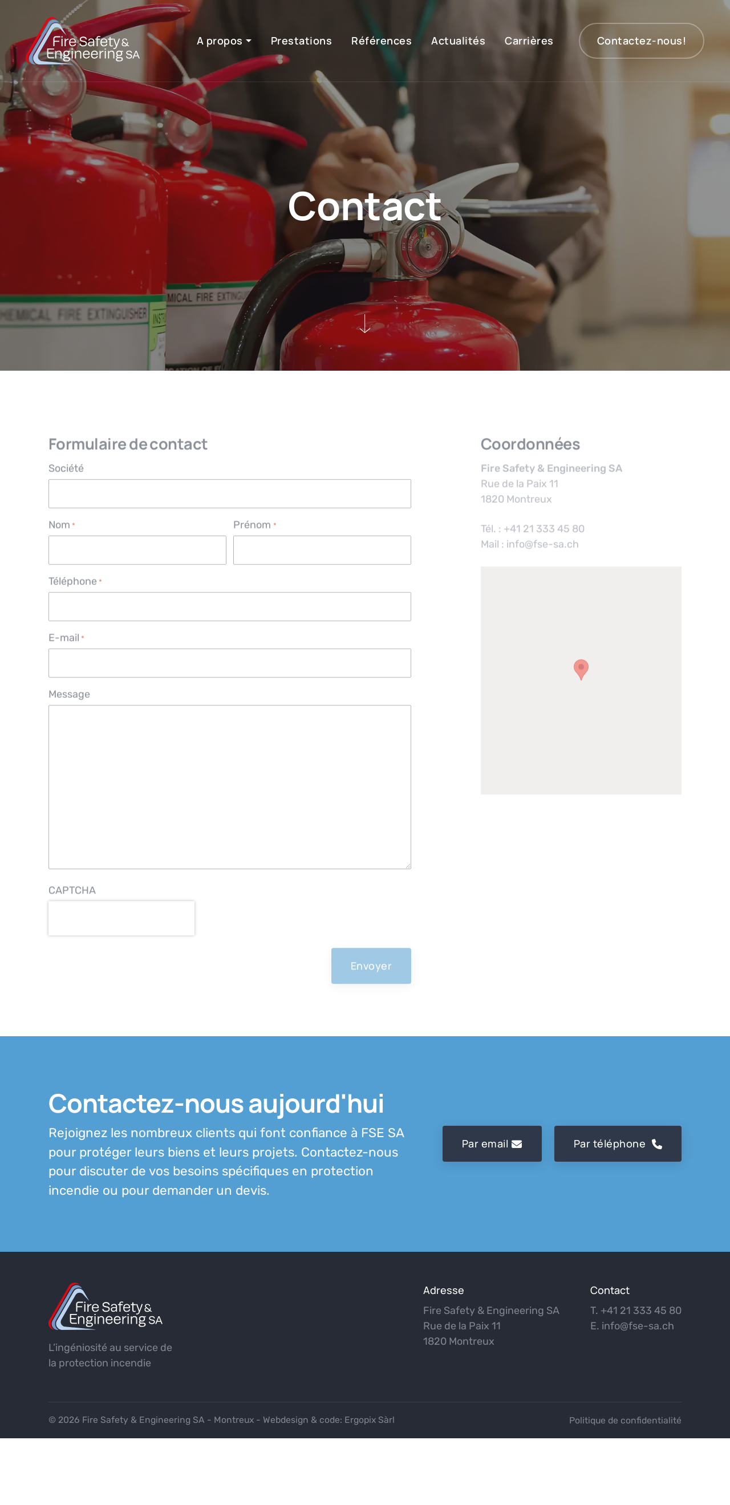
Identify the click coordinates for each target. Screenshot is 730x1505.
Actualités (458, 40)
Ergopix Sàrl (369, 1419)
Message (69, 703)
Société (66, 478)
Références (381, 40)
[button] (581, 679)
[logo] (105, 1306)
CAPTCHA (72, 900)
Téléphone (75, 591)
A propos (220, 40)
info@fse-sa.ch (638, 1326)
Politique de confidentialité (625, 1420)
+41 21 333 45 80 (641, 1310)
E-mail (66, 647)
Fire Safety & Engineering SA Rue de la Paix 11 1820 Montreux (491, 1326)
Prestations (301, 40)
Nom (61, 534)
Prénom (254, 534)
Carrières (529, 40)
